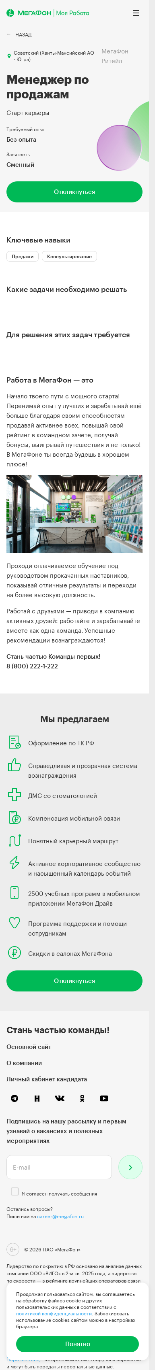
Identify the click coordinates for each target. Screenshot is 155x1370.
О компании (24, 1062)
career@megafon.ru (60, 1216)
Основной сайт (28, 1046)
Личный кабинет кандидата (46, 1079)
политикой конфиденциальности (54, 1313)
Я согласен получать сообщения (59, 1193)
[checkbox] (15, 1191)
